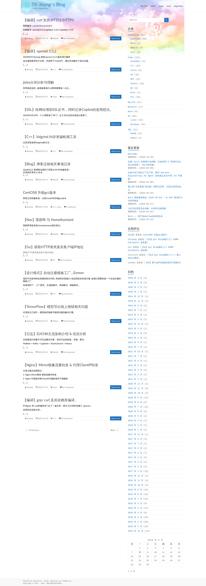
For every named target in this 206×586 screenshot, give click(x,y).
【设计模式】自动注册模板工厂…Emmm (53, 273)
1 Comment (71, 207)
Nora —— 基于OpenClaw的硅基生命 (145, 216)
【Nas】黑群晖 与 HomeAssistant (48, 220)
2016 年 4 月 (135, 513)
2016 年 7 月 (135, 499)
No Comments (69, 38)
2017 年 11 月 (135, 434)
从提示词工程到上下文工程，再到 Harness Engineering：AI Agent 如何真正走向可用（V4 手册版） (155, 176)
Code (161, 6)
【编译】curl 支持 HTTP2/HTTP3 (48, 20)
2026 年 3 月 (135, 283)
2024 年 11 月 (135, 301)
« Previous (32, 430)
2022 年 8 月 (135, 342)
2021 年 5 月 (135, 365)
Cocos (133, 70)
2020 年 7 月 (135, 407)
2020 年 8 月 (135, 402)
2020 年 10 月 (135, 393)
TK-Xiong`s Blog (48, 4)
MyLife (55, 38)
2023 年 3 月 (135, 329)
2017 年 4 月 (135, 457)
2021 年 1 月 (135, 379)
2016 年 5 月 (135, 508)
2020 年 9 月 (135, 398)
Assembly (135, 61)
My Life (144, 6)
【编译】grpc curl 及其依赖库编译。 (50, 400)
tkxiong (30, 38)
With (153, 6)
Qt (131, 88)
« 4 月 (131, 571)
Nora (130, 111)
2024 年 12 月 (135, 296)
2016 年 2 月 (135, 522)
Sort (132, 52)
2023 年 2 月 (135, 333)
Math (132, 43)
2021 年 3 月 (135, 375)
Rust (132, 92)
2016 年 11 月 (135, 480)
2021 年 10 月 (135, 352)
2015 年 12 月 (135, 531)
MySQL (133, 133)
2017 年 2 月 (135, 467)
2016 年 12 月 (135, 476)
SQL (130, 130)
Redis (133, 138)
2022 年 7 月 (135, 347)
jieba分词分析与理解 (38, 82)
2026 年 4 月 (135, 278)
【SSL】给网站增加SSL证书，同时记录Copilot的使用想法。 (68, 109)
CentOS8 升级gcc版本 (39, 192)
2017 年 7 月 (135, 444)
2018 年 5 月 (135, 425)
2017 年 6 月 (135, 448)
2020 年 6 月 (135, 411)
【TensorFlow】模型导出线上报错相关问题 (55, 306)
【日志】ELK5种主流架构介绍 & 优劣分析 (54, 334)
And (169, 6)
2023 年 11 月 (135, 324)
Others (55, 321)
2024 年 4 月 (135, 315)
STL (132, 97)
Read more (115, 38)
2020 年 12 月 (135, 384)
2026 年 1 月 (135, 292)
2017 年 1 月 (135, 471)
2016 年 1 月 (135, 526)
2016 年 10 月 (135, 485)
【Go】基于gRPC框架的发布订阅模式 (162, 263)
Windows (134, 124)
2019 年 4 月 (135, 421)
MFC (132, 79)
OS (129, 116)
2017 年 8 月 (135, 439)
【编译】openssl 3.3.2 (39, 51)
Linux (59, 207)
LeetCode (135, 39)
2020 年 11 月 (135, 388)
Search (134, 48)
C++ (54, 69)
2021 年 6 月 (135, 361)
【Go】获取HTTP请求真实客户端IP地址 (53, 247)
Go (54, 260)
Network (132, 107)
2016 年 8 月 (135, 494)
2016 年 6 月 (135, 503)
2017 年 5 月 (135, 453)
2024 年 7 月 (135, 310)
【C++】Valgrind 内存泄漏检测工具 (49, 137)
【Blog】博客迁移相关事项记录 (47, 164)
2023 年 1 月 (135, 338)
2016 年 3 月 (135, 517)
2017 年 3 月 (135, 462)
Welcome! (133, 154)
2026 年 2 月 (135, 287)
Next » (114, 430)
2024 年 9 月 (135, 306)
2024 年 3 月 (135, 319)
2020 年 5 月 (135, 416)
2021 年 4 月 (135, 370)
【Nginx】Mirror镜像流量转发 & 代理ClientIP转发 (60, 365)
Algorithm (178, 6)
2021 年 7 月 (135, 356)
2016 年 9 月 (135, 490)
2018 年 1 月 (135, 430)
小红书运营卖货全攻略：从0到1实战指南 (147, 208)
